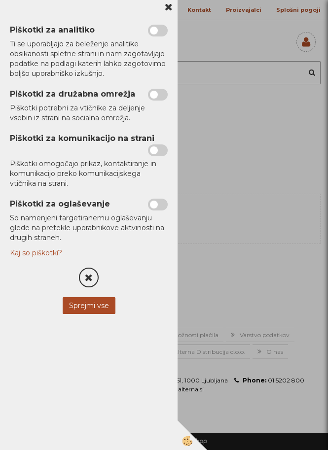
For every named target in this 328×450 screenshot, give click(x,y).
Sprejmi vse (89, 305)
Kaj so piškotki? (36, 252)
